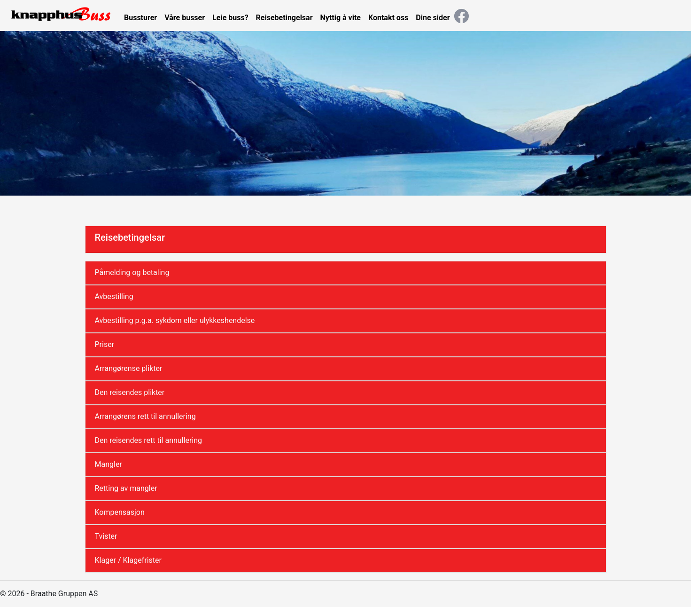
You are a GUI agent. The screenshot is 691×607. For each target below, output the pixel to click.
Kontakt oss (388, 17)
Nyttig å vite (340, 17)
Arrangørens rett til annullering (145, 416)
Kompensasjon (120, 512)
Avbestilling (114, 296)
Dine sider (433, 17)
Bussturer (140, 17)
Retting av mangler (126, 488)
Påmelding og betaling (132, 272)
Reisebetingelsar (284, 17)
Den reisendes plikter (130, 392)
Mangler (108, 464)
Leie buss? (230, 17)
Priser (105, 344)
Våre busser (184, 17)
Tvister (106, 536)
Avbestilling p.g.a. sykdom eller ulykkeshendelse (175, 320)
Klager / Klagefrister (128, 560)
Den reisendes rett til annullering (148, 440)
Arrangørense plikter (129, 368)
